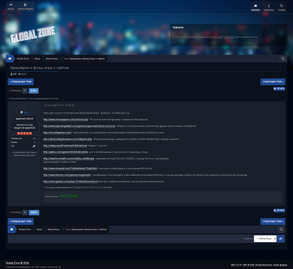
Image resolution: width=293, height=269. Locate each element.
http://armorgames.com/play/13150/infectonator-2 (70, 180)
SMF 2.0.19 (236, 264)
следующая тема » (273, 81)
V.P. (14, 73)
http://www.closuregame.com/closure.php (65, 118)
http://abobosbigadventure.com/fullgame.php (67, 138)
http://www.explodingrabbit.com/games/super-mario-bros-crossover (79, 125)
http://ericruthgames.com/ (57, 131)
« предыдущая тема (20, 81)
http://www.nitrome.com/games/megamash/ (67, 174)
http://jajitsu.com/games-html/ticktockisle (65, 151)
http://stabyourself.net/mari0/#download (65, 144)
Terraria (229, 36)
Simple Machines (263, 264)
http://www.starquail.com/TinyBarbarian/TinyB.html (70, 167)
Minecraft (216, 36)
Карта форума (280, 264)
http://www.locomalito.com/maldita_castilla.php (68, 158)
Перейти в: (248, 238)
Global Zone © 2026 (17, 262)
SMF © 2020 (248, 264)
